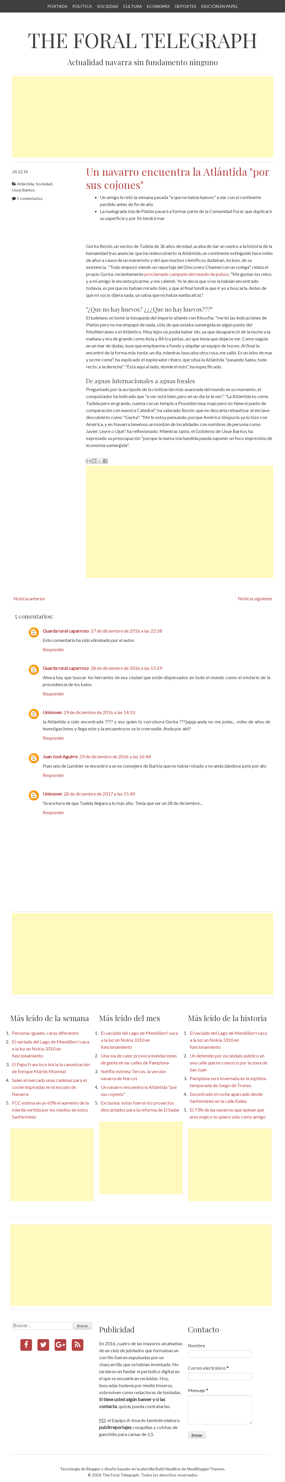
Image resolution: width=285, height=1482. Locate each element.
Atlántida (25, 183)
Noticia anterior (29, 598)
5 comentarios (30, 198)
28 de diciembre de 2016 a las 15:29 (126, 668)
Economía (158, 6)
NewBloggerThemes (206, 1468)
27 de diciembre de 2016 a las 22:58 (126, 630)
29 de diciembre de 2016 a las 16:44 (115, 756)
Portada (57, 6)
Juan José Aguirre (60, 756)
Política (82, 6)
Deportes (185, 6)
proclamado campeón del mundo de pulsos (186, 274)
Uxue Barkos (23, 189)
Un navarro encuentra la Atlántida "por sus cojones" (177, 177)
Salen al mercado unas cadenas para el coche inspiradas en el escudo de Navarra (49, 1087)
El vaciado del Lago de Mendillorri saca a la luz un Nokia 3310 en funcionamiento (50, 1048)
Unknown (52, 712)
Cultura (132, 6)
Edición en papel (219, 6)
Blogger (93, 1468)
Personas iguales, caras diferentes (45, 1033)
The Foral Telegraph (142, 40)
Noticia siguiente (255, 598)
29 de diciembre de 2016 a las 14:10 (99, 712)
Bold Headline (167, 1468)
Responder (53, 649)
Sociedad (107, 6)
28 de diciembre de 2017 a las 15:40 (99, 793)
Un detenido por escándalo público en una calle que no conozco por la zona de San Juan (228, 1062)
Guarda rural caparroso (66, 630)
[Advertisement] (142, 116)
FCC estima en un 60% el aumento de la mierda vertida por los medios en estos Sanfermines (50, 1109)
